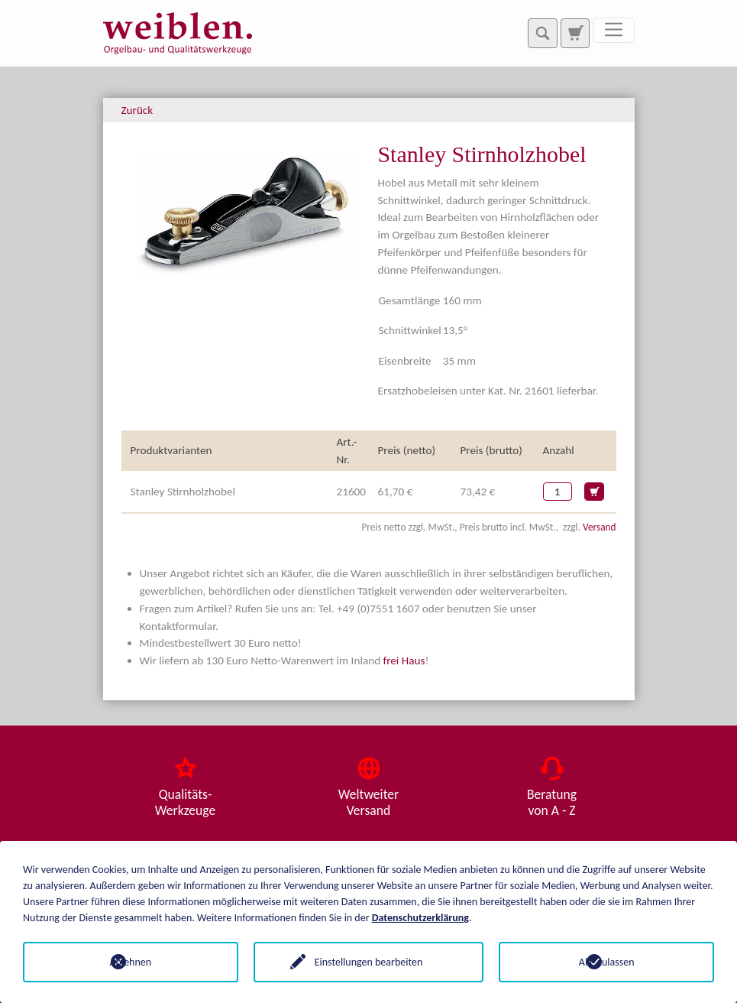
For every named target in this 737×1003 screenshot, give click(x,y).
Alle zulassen (607, 962)
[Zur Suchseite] (575, 32)
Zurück (137, 110)
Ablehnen (130, 962)
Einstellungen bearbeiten (369, 962)
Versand (599, 527)
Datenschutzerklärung (420, 917)
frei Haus (404, 660)
